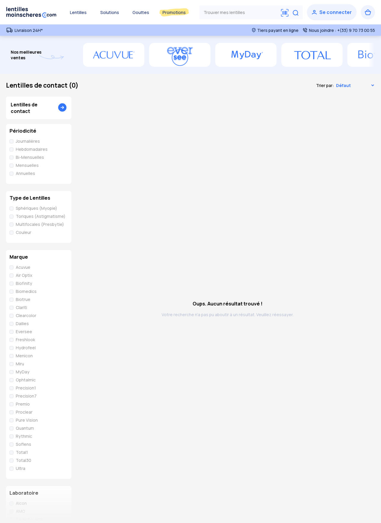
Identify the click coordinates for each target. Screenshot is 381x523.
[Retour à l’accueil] (31, 12)
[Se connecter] (332, 12)
